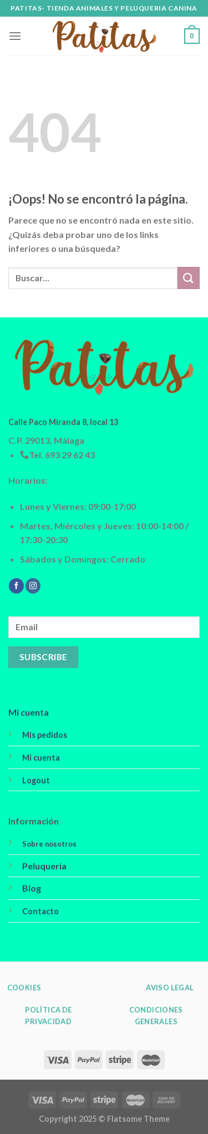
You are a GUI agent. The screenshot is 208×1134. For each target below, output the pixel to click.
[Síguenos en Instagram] (33, 586)
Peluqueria (44, 865)
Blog (31, 888)
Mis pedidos (44, 735)
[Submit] (188, 277)
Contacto (40, 911)
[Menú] (15, 35)
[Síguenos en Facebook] (16, 586)
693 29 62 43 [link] (70, 454)
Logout (36, 780)
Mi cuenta (28, 712)
